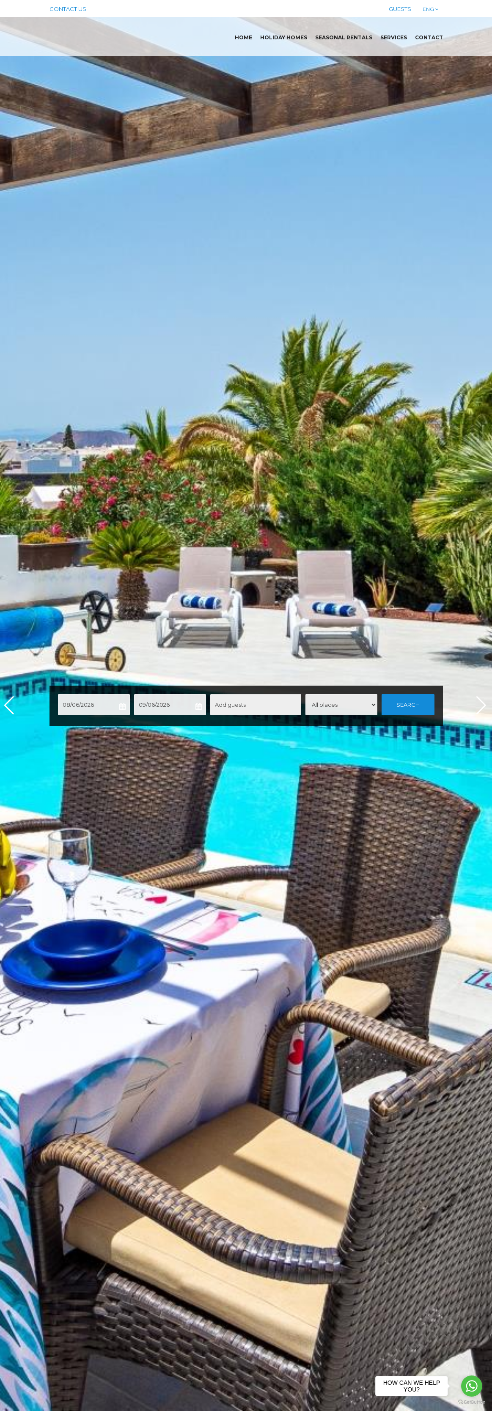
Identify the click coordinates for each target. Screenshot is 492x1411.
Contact (429, 37)
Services (393, 37)
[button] (482, 705)
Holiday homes (283, 37)
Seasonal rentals (343, 37)
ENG (430, 9)
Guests (400, 8)
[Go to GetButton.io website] (471, 1402)
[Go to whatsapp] (471, 1386)
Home (243, 37)
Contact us (67, 8)
